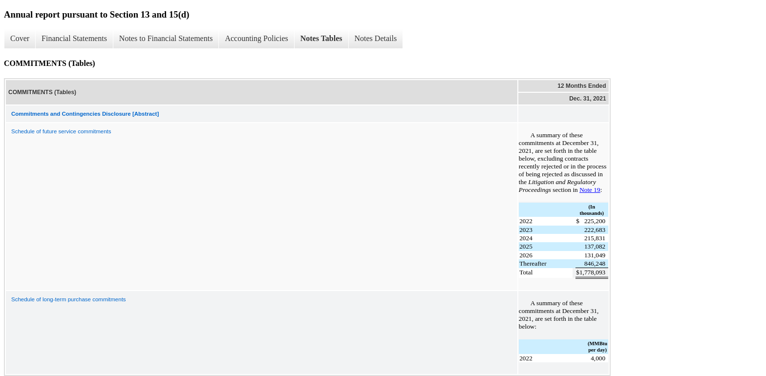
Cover (19, 38)
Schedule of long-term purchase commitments (68, 299)
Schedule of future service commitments (61, 131)
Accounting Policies (256, 38)
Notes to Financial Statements (166, 38)
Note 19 (589, 189)
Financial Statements (74, 38)
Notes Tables (321, 38)
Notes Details (376, 38)
